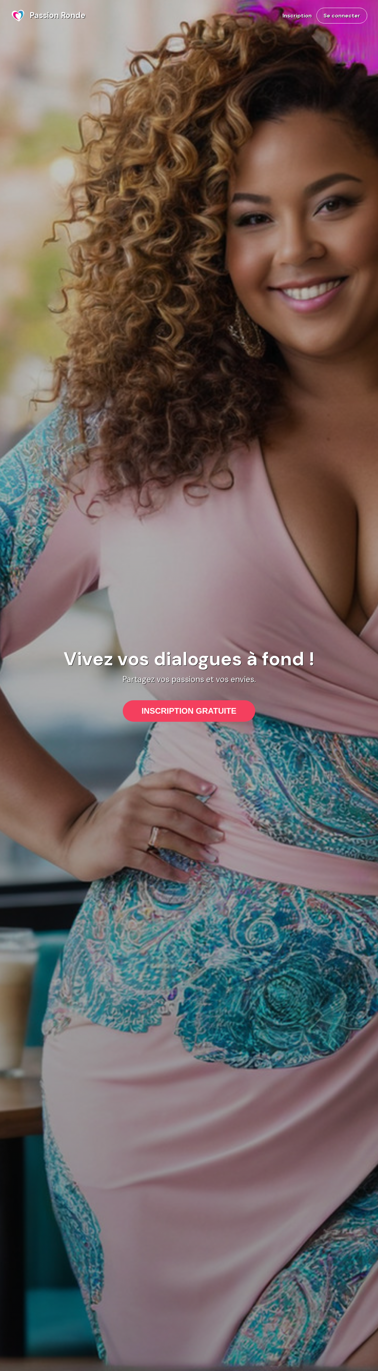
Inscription (297, 15)
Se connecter (342, 15)
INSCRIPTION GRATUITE (189, 710)
